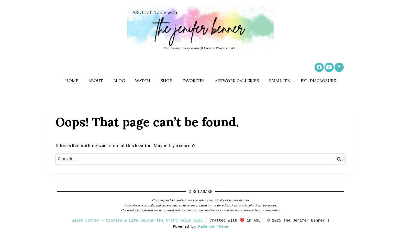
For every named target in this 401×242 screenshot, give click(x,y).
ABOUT (95, 80)
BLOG (119, 80)
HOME (71, 80)
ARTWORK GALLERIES (237, 80)
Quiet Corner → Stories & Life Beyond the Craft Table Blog (137, 220)
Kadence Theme (213, 227)
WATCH (142, 80)
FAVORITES (193, 80)
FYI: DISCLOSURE (318, 80)
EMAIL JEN (280, 80)
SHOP (166, 80)
